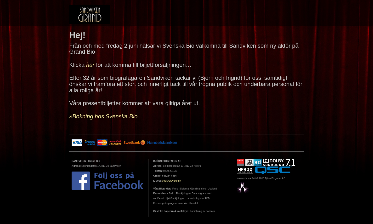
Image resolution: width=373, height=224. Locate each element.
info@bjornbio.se (171, 180)
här (90, 65)
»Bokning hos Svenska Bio (103, 116)
